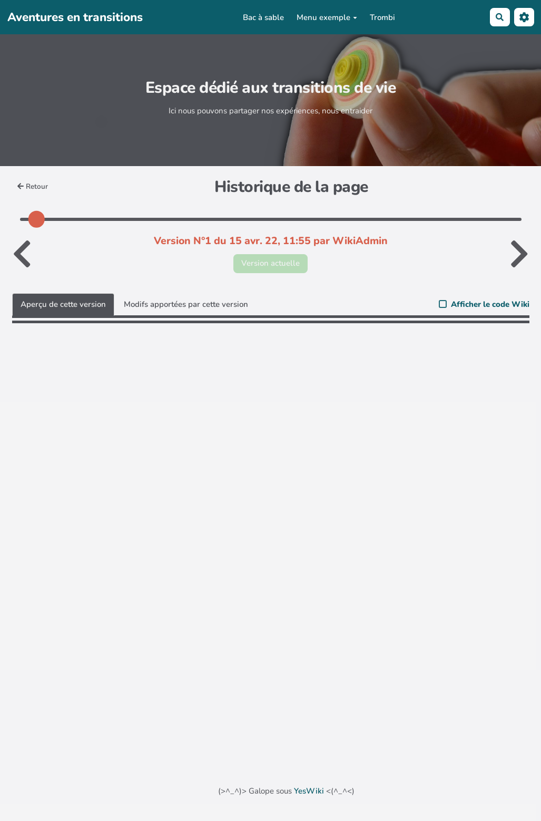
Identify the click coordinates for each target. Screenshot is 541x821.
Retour (32, 186)
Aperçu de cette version (63, 304)
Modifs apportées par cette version (186, 304)
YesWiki (309, 791)
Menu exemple (327, 17)
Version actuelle (270, 263)
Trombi (382, 17)
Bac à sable (263, 17)
